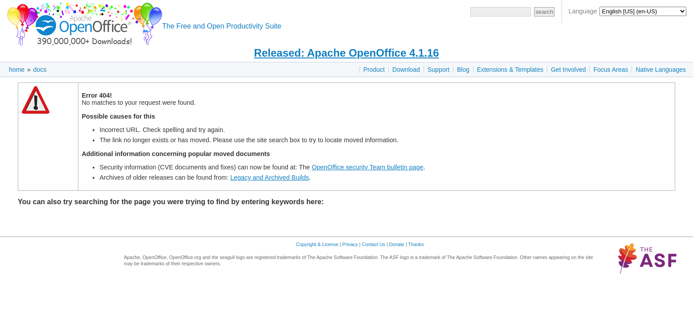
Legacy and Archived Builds (269, 177)
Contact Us (373, 244)
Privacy (350, 244)
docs (40, 69)
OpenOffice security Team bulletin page (368, 167)
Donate (396, 244)
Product (374, 69)
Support (438, 69)
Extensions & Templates (510, 69)
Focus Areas (610, 69)
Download (406, 69)
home (16, 69)
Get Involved (568, 69)
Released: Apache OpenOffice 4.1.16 (346, 53)
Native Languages (661, 69)
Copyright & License (317, 244)
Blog (463, 69)
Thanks (416, 244)
